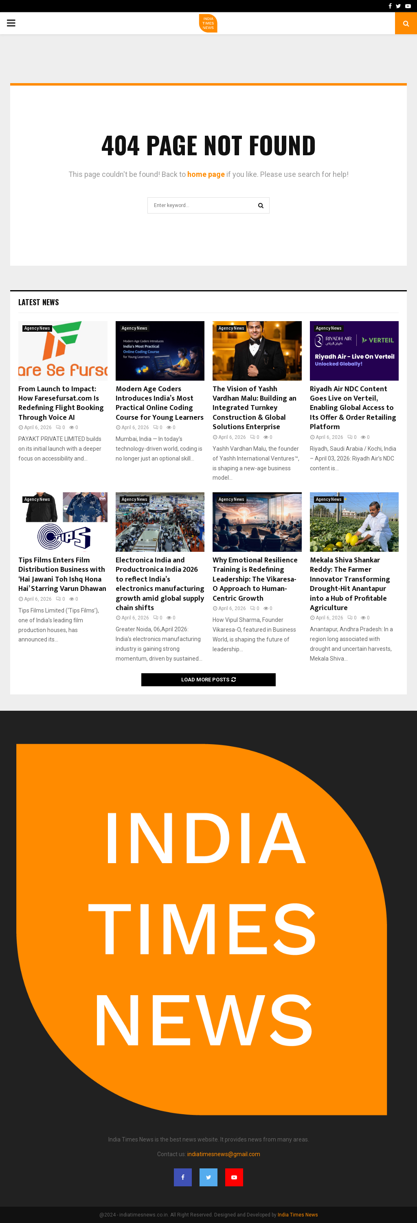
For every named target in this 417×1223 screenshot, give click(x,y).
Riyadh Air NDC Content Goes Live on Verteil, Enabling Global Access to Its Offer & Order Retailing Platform (353, 408)
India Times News (298, 1215)
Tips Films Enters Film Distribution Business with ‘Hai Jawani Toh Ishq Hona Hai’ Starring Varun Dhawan (62, 574)
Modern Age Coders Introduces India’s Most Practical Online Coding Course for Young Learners (160, 403)
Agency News (37, 328)
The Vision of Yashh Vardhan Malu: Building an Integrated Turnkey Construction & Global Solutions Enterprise (254, 408)
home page (206, 174)
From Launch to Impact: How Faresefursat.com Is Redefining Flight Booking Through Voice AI (61, 403)
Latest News (38, 302)
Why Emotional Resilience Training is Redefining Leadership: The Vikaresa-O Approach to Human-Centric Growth (255, 579)
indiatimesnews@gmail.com (223, 1154)
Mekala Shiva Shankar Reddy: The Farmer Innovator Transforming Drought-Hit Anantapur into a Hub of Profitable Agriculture (350, 584)
